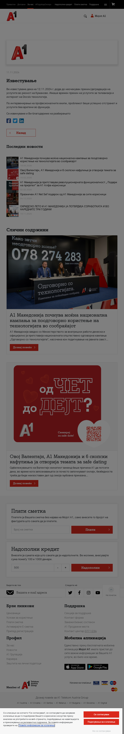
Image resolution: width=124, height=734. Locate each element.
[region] (61, 721)
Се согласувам (101, 714)
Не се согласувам (101, 731)
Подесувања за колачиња (101, 722)
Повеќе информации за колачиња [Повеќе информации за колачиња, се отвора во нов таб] (37, 725)
